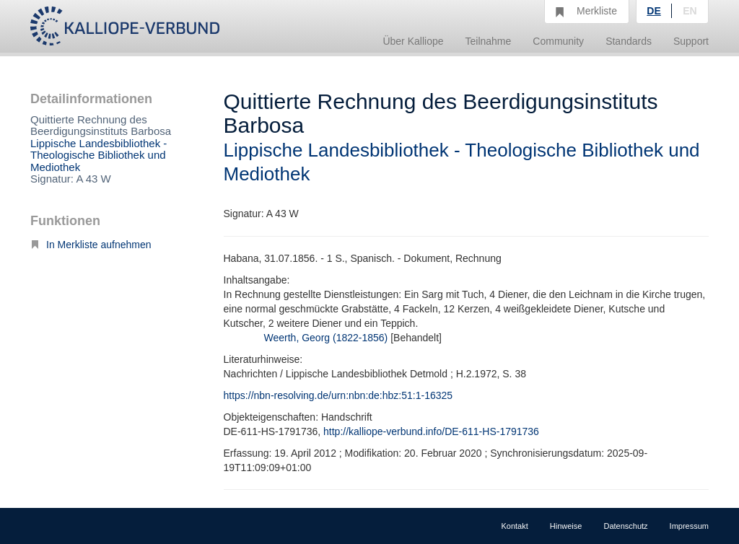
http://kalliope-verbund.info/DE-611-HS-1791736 (431, 431)
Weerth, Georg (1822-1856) (326, 337)
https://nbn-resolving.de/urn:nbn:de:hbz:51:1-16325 (338, 395)
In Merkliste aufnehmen (91, 244)
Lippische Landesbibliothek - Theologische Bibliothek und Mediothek (98, 155)
